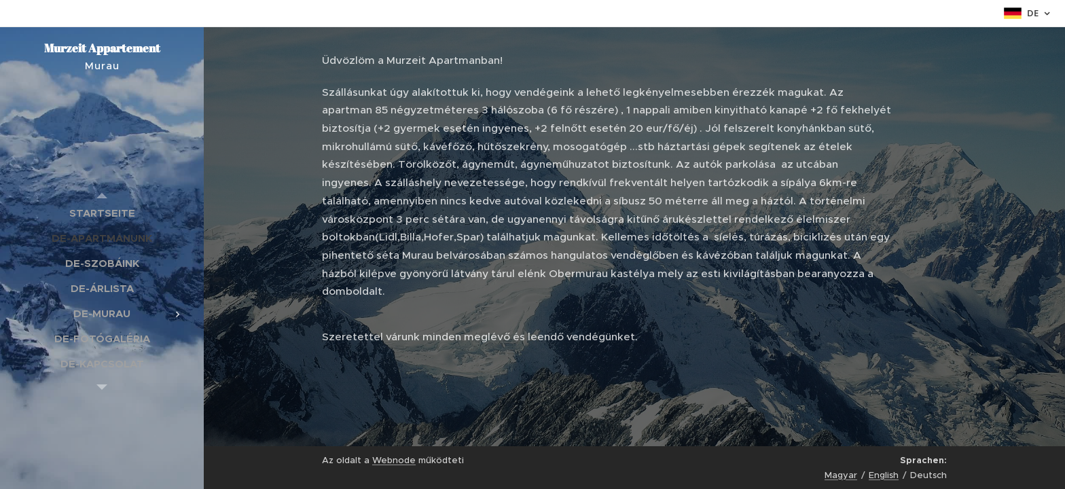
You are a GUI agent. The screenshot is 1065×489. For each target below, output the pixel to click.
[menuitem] (102, 213)
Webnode (394, 460)
